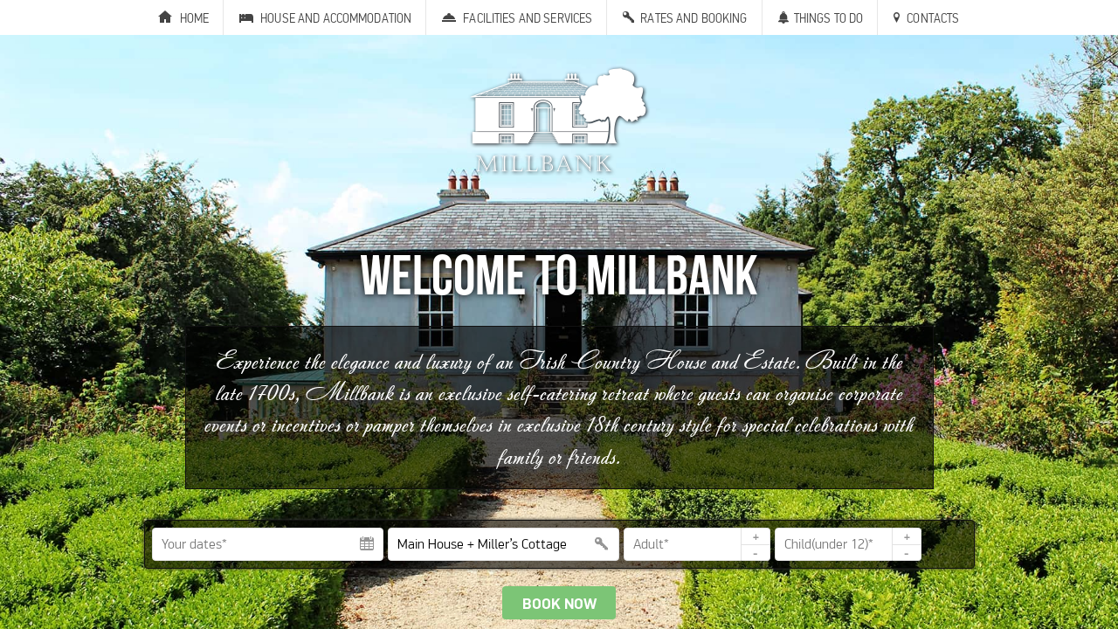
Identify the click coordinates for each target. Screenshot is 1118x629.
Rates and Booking (693, 18)
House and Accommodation (335, 18)
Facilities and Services (527, 18)
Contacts (933, 18)
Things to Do (829, 18)
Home (195, 18)
